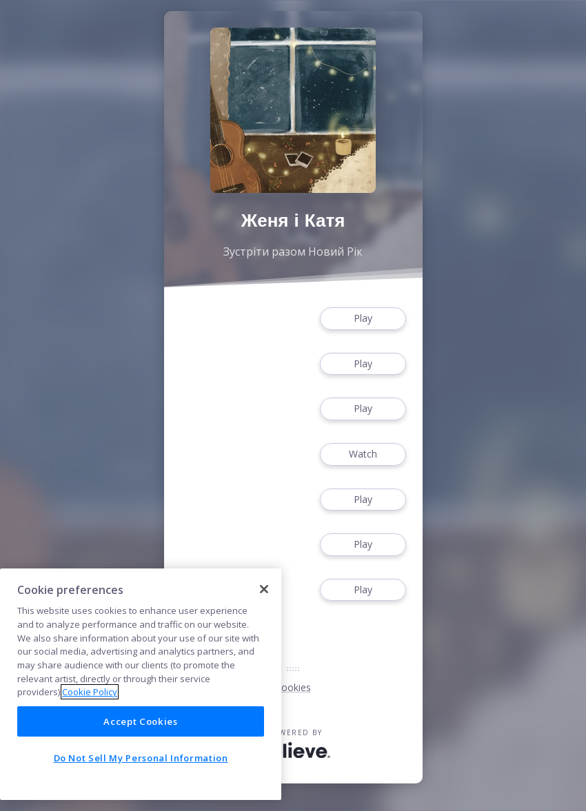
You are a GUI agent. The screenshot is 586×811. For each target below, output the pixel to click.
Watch (363, 454)
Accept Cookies (140, 721)
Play (363, 318)
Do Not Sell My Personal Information (141, 758)
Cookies (293, 687)
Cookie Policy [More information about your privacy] (89, 692)
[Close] (264, 589)
